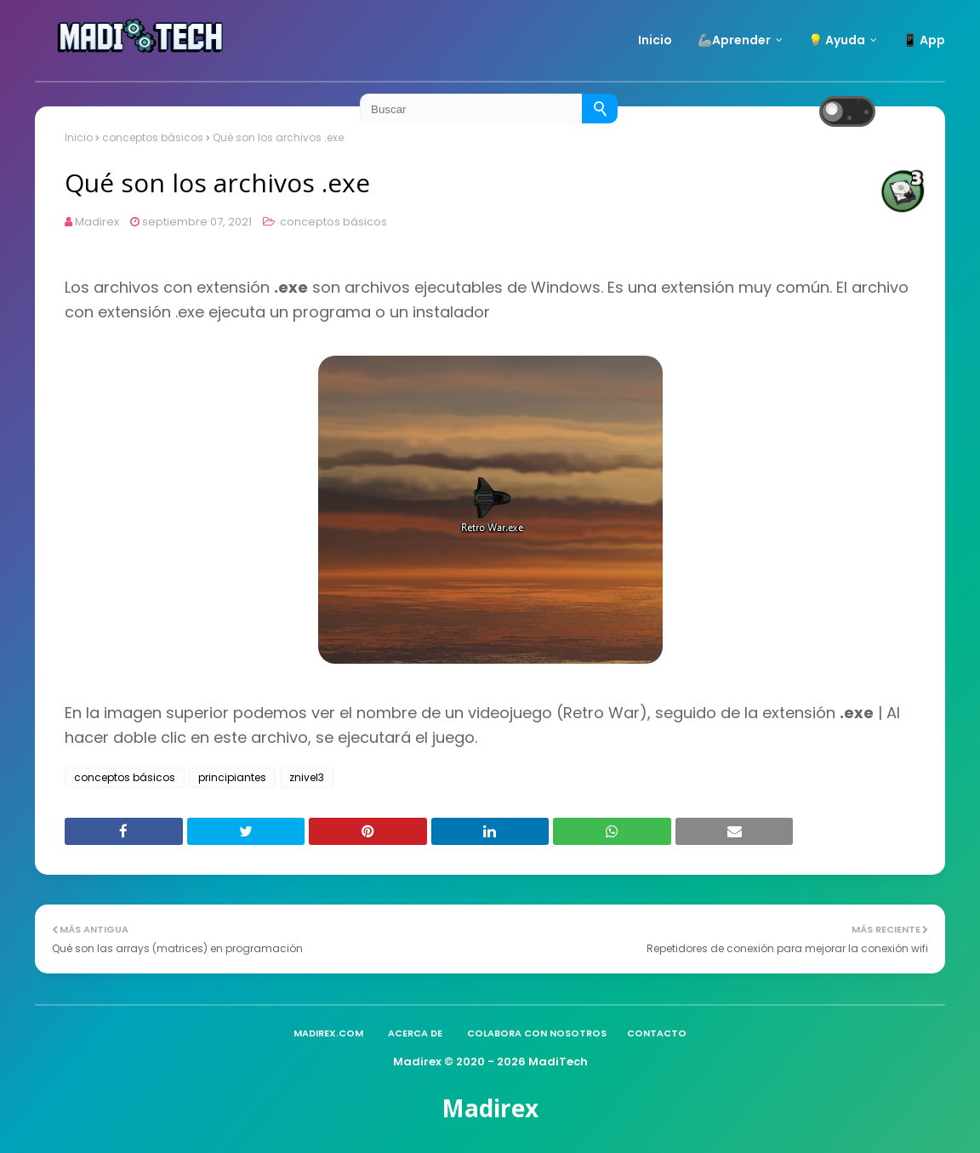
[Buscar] (600, 108)
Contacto (657, 1033)
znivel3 (306, 777)
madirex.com (328, 1033)
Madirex (97, 222)
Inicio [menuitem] (655, 40)
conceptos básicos (332, 222)
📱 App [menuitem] (924, 40)
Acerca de (415, 1033)
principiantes (232, 777)
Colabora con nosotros (537, 1033)
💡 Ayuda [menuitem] (836, 40)
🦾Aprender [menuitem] (734, 40)
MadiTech (558, 1061)
